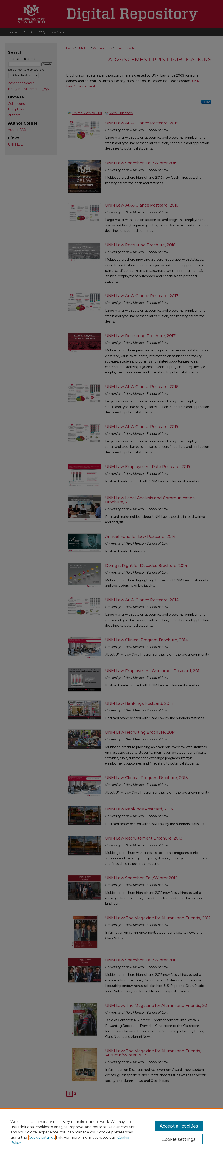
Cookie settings (42, 1137)
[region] (111, 1132)
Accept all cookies (179, 1126)
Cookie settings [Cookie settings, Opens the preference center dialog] (179, 1139)
